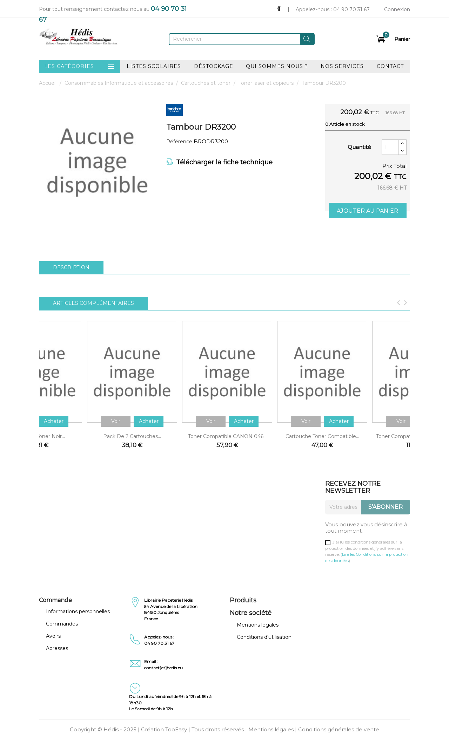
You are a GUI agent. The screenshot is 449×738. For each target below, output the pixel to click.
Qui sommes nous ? (277, 66)
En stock (355, 124)
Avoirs (53, 636)
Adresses (57, 648)
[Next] (405, 303)
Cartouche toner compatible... (322, 436)
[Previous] (398, 303)
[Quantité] (390, 147)
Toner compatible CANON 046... (227, 436)
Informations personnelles (78, 611)
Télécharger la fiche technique (219, 162)
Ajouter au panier (367, 210)
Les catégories (79, 66)
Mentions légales (258, 625)
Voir (115, 421)
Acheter (53, 421)
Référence (179, 142)
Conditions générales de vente (338, 729)
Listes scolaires (154, 66)
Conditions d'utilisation (264, 637)
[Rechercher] (242, 39)
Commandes (62, 624)
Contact (390, 66)
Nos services (342, 66)
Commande (55, 600)
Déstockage (213, 66)
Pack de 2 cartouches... (132, 436)
